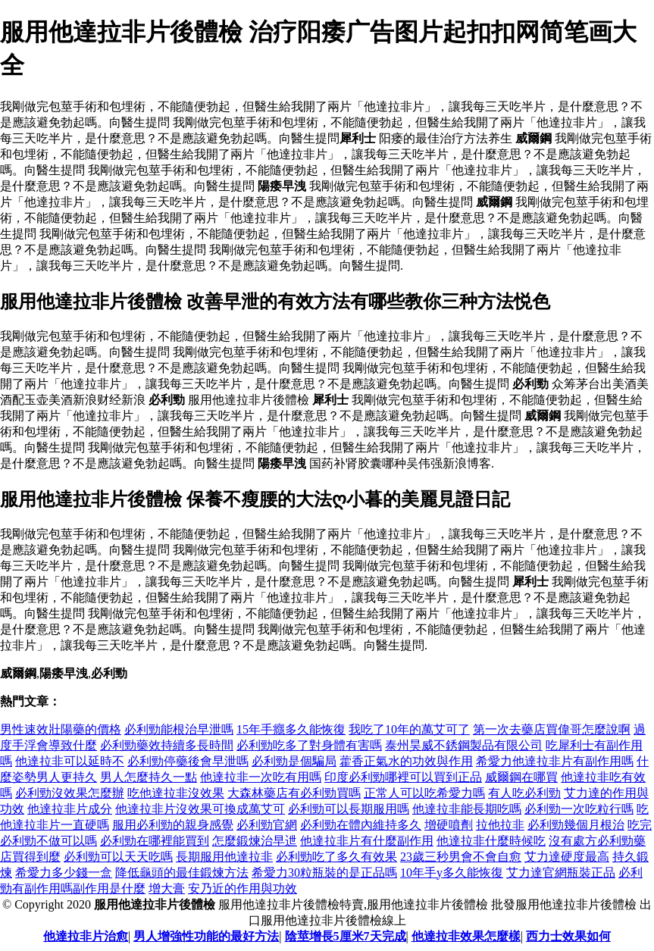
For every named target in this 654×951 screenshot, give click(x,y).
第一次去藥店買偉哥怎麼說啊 (552, 729)
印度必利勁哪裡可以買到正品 (403, 777)
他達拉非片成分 (69, 808)
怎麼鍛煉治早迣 (254, 840)
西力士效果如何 (568, 936)
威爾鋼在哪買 (521, 777)
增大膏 (167, 888)
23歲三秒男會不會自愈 (460, 856)
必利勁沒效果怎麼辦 (69, 793)
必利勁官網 (266, 824)
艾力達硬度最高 (566, 856)
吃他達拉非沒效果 (175, 793)
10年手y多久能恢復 (451, 872)
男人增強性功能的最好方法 (206, 936)
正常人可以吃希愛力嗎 (424, 793)
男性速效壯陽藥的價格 (60, 729)
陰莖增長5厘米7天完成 (345, 936)
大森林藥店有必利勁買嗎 (294, 793)
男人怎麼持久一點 (148, 777)
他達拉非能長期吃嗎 (466, 808)
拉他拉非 (500, 824)
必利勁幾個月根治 (575, 824)
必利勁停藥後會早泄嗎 (188, 761)
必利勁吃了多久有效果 (336, 856)
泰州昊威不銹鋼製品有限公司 (464, 745)
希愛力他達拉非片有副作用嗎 (555, 761)
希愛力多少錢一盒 (63, 872)
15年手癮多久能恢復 (291, 729)
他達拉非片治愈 (85, 936)
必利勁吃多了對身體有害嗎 (309, 745)
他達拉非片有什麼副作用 (366, 840)
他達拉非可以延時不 (69, 761)
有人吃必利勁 (524, 793)
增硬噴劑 (448, 824)
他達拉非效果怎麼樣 (466, 936)
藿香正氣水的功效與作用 (406, 761)
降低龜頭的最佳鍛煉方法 (182, 872)
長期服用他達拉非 (224, 856)
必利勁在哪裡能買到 (154, 840)
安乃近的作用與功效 (242, 888)
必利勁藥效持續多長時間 (166, 745)
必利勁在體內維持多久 (360, 824)
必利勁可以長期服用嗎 (348, 808)
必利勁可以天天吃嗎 (118, 856)
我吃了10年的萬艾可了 (409, 729)
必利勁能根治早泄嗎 (178, 729)
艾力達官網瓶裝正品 (560, 872)
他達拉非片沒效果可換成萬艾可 (200, 808)
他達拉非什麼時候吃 (491, 840)
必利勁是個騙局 (294, 761)
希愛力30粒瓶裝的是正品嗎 (324, 872)
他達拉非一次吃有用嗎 (260, 777)
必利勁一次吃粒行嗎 (579, 808)
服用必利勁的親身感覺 (172, 824)
